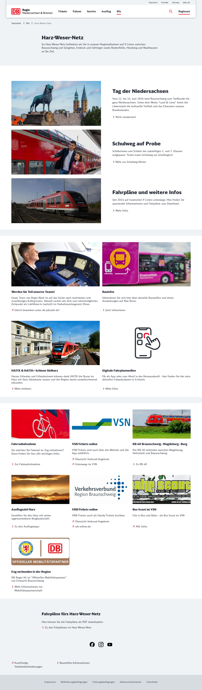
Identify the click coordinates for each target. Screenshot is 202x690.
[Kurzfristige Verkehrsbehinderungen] (33, 665)
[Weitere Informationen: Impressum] (51, 682)
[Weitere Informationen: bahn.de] (186, 2)
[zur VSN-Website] (101, 464)
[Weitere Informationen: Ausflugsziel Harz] (25, 526)
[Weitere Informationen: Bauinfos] (113, 310)
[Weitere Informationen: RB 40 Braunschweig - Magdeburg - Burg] (140, 464)
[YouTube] (109, 644)
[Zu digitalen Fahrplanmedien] (110, 389)
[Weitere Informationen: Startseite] (153, 2)
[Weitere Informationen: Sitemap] (175, 2)
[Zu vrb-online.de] (101, 526)
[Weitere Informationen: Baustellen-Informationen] (73, 663)
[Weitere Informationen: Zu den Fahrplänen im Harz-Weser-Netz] (66, 627)
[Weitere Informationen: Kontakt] (164, 2)
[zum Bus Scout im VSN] (140, 526)
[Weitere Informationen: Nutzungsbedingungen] (103, 682)
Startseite (16, 23)
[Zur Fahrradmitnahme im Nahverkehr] (25, 464)
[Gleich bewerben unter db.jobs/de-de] (35, 310)
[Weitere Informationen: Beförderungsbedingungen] (74, 682)
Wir (28, 23)
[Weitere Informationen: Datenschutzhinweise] (130, 682)
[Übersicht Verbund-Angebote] (90, 459)
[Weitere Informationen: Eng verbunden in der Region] (40, 588)
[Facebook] (92, 644)
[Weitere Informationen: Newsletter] (151, 682)
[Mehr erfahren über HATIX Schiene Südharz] (21, 389)
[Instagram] (101, 644)
